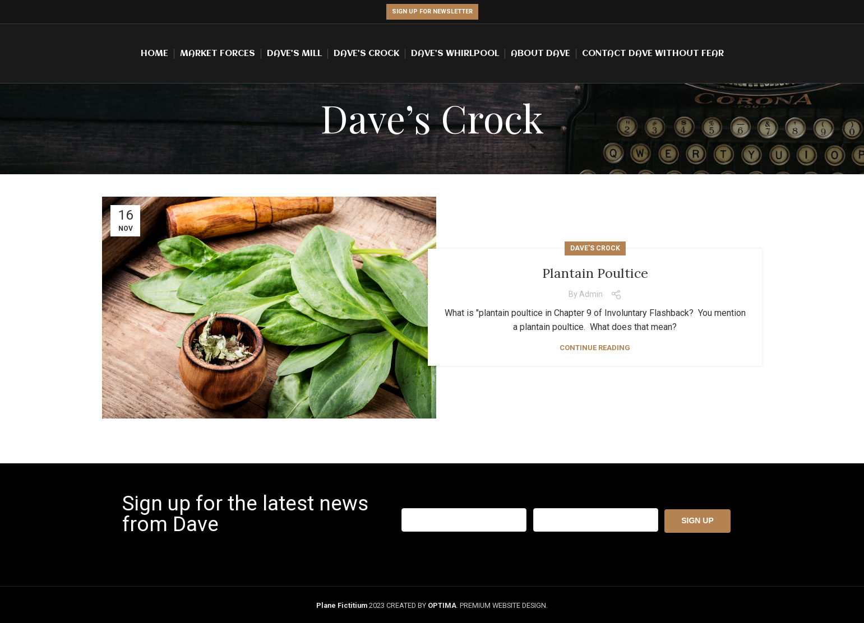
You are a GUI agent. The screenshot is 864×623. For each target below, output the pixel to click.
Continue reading (595, 347)
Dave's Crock (595, 248)
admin (591, 294)
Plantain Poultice (595, 272)
